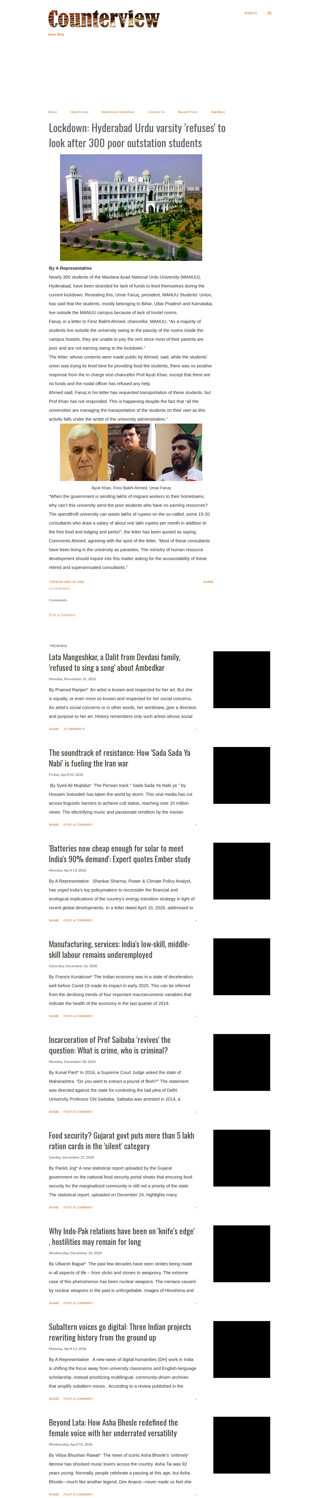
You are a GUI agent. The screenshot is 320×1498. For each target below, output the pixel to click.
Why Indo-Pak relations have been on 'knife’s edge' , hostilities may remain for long (122, 1236)
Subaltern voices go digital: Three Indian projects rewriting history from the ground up (120, 1331)
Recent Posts (188, 112)
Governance (60, 588)
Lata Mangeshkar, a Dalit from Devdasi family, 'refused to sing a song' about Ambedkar (114, 662)
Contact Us (156, 112)
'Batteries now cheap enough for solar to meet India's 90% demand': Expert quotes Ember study (120, 853)
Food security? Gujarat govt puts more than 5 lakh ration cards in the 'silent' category (121, 1140)
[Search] (250, 13)
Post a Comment (62, 615)
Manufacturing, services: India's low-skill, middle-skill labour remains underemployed (119, 949)
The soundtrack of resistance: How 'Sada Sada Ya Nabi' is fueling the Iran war (119, 757)
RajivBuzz (218, 112)
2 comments (74, 729)
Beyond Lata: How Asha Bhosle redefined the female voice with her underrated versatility (113, 1427)
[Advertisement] (160, 73)
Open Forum (79, 112)
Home (52, 112)
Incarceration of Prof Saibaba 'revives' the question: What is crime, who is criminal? (110, 1044)
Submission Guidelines (118, 112)
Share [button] (208, 582)
